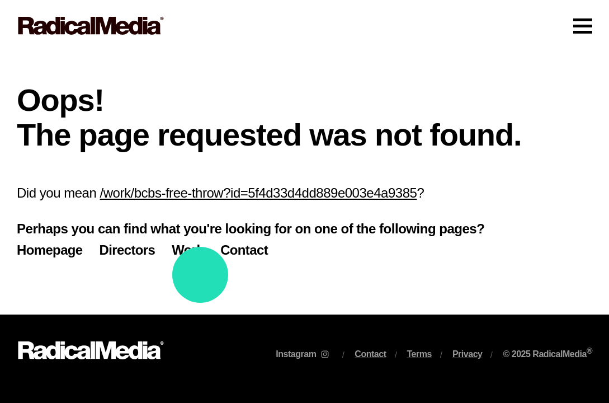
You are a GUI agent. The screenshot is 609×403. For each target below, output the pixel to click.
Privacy (467, 354)
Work (188, 249)
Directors (127, 249)
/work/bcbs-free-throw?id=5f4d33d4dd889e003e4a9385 (258, 192)
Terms (419, 354)
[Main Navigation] (304, 25)
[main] (304, 183)
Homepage (50, 249)
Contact (244, 249)
